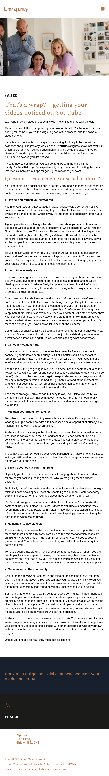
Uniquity (15, 9)
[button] (103, 9)
